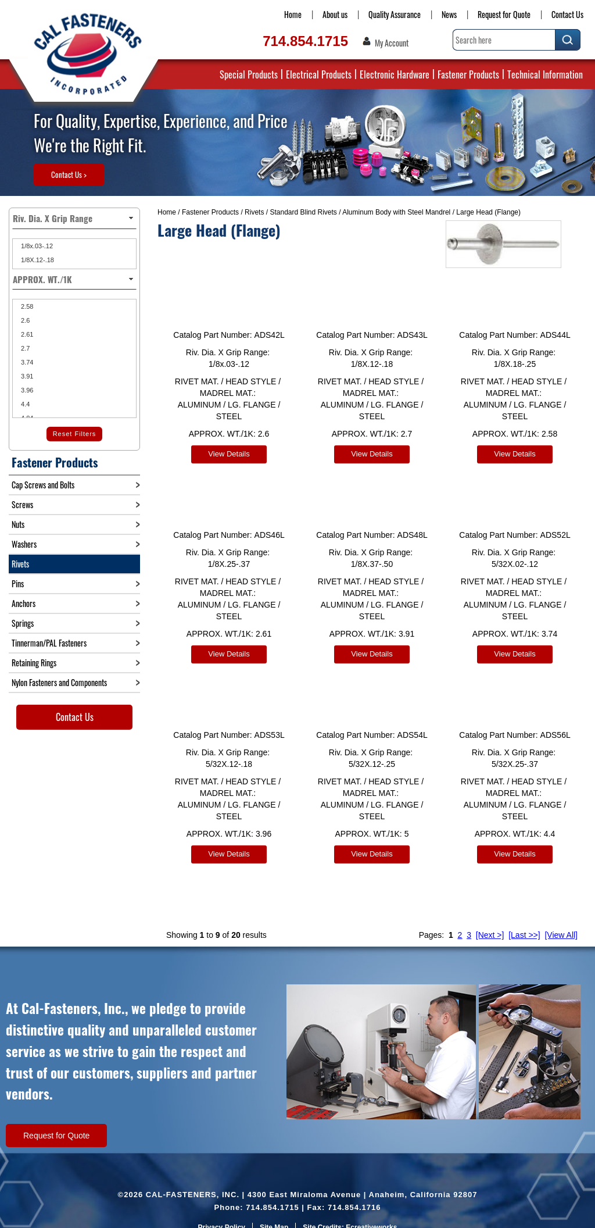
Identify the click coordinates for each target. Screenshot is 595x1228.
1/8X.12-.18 (36, 259)
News (449, 14)
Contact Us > (69, 174)
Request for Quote (504, 14)
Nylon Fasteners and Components (59, 682)
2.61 (26, 334)
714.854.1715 (305, 41)
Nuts (18, 524)
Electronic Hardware (394, 74)
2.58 (26, 306)
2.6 (24, 320)
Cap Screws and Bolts (43, 485)
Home (293, 14)
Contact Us (567, 14)
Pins (18, 583)
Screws (22, 504)
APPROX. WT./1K (74, 279)
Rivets (254, 212)
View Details (228, 453)
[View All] (561, 921)
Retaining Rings (34, 662)
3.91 (26, 376)
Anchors (23, 603)
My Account (391, 43)
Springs (23, 623)
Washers (24, 544)
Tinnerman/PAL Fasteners (49, 643)
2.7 (24, 348)
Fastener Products (468, 74)
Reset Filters (74, 433)
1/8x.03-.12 (36, 245)
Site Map (274, 1213)
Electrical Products (319, 74)
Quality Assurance (394, 14)
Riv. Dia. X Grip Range (74, 218)
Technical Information (545, 74)
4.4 (24, 404)
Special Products (249, 74)
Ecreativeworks (371, 1213)
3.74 (26, 362)
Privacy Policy (221, 1213)
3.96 (26, 390)
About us (334, 14)
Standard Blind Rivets (303, 212)
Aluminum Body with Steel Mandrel (396, 212)
